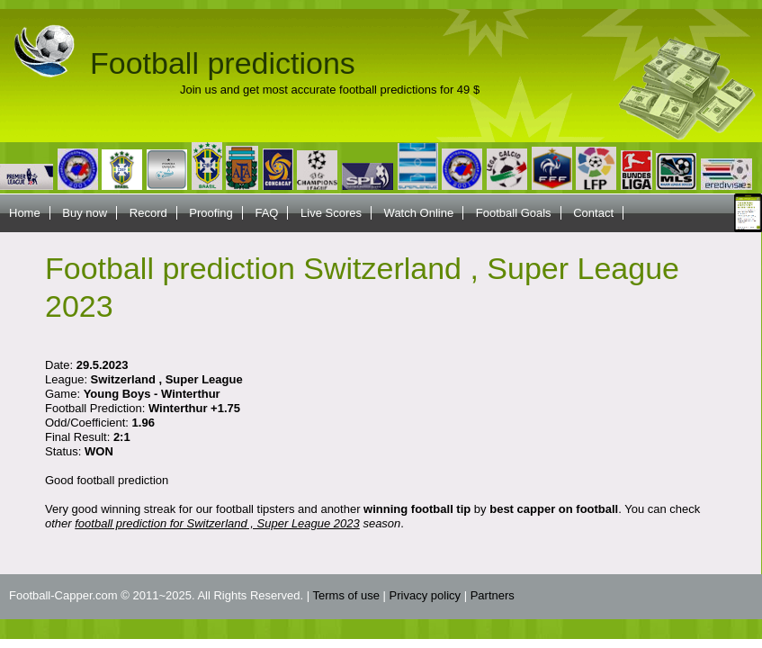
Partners (493, 595)
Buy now (84, 213)
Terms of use (346, 595)
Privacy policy (425, 595)
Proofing (210, 213)
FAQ (266, 213)
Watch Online (419, 213)
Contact (593, 213)
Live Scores (331, 213)
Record (148, 213)
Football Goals (513, 213)
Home (24, 213)
